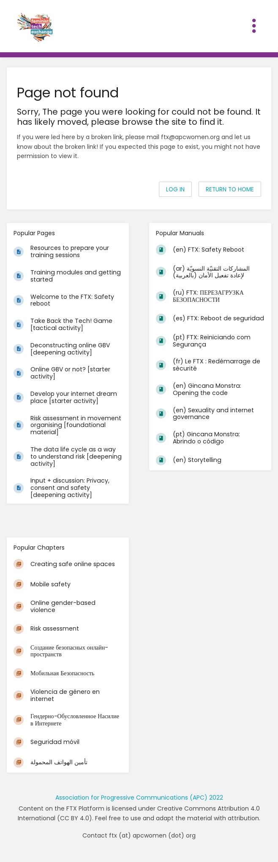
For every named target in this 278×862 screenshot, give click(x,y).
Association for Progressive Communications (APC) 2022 (139, 797)
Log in (175, 189)
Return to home (230, 189)
